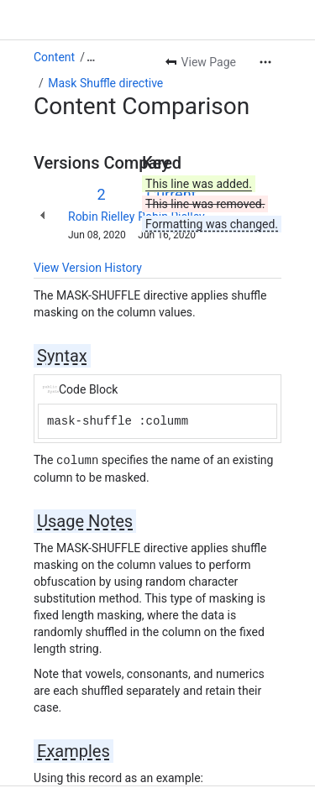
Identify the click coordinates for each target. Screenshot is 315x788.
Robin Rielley (101, 216)
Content (54, 57)
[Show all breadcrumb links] (91, 57)
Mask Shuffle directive (105, 83)
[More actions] (265, 62)
